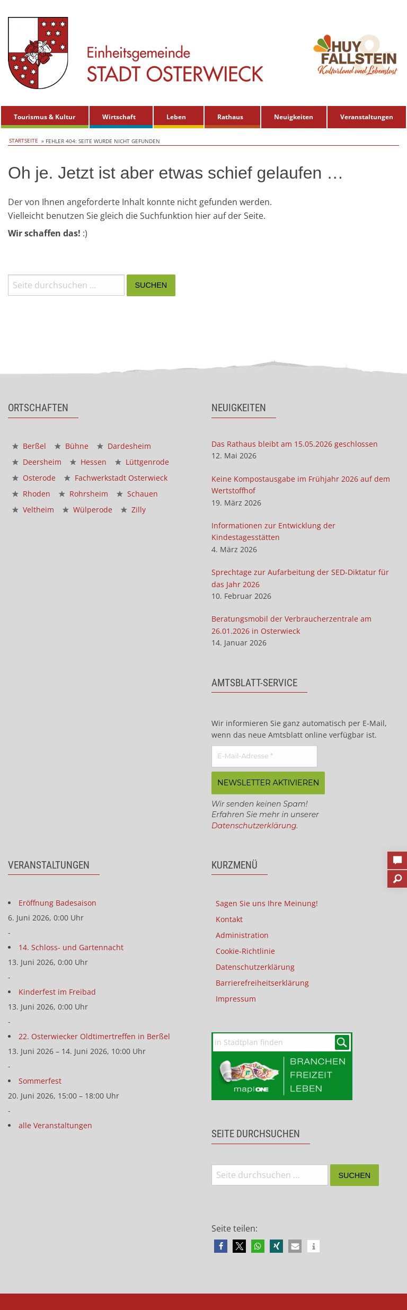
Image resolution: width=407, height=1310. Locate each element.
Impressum (236, 998)
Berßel (29, 446)
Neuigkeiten (293, 117)
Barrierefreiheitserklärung (262, 982)
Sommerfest (40, 1080)
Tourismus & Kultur (44, 117)
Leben (176, 117)
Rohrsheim (83, 494)
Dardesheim (124, 446)
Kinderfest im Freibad (57, 991)
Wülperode (87, 509)
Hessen (88, 462)
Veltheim (33, 509)
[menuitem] (45, 117)
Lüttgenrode (142, 462)
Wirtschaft (119, 117)
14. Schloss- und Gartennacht (71, 946)
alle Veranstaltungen (55, 1124)
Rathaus (230, 117)
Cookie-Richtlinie (245, 950)
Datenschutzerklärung (253, 824)
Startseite (22, 141)
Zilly (133, 509)
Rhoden (31, 494)
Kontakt (229, 918)
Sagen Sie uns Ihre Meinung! (267, 902)
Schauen (137, 494)
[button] (220, 1245)
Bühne (72, 446)
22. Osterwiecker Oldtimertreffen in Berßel (94, 1035)
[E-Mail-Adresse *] (264, 756)
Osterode (34, 478)
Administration (242, 934)
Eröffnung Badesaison (57, 902)
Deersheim (36, 462)
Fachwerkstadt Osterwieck (115, 478)
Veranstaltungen (366, 117)
